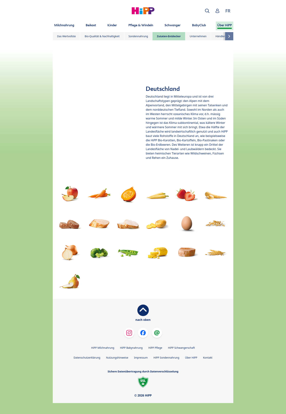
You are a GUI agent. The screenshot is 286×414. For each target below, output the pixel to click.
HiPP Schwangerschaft (181, 347)
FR (227, 11)
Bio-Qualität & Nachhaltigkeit (102, 36)
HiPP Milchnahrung (102, 347)
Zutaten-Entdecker (169, 36)
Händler (220, 36)
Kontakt (207, 357)
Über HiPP (191, 357)
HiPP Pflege (155, 347)
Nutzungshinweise (117, 357)
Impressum (141, 357)
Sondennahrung (138, 36)
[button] (207, 10)
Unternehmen (198, 36)
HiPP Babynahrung (131, 347)
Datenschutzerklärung (87, 357)
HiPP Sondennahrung (166, 357)
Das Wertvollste (66, 36)
